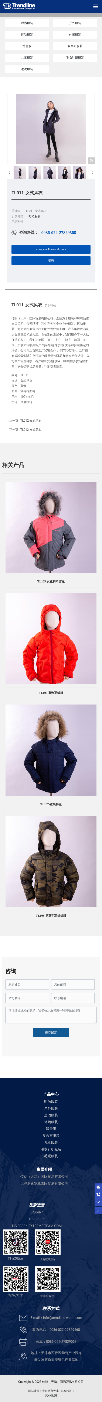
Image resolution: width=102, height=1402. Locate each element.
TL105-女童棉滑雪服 (51, 581)
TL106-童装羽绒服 (51, 693)
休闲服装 (75, 34)
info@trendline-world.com (62, 1318)
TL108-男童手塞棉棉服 (51, 915)
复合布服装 (75, 46)
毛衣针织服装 (75, 57)
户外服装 (75, 23)
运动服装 (27, 34)
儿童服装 (27, 57)
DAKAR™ (36, 1212)
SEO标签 (66, 1390)
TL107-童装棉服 (51, 804)
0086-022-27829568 (58, 232)
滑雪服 (27, 46)
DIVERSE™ (37, 1219)
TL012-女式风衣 (30, 429)
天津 (56, 1390)
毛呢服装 (27, 69)
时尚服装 (27, 23)
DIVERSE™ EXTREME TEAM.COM (37, 1226)
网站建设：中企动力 (40, 1390)
